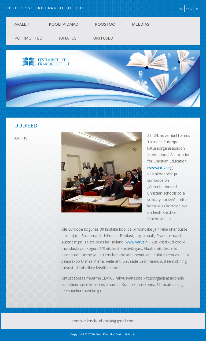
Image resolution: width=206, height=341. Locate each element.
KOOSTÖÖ (105, 24)
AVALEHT (23, 24)
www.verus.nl (137, 242)
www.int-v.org (160, 167)
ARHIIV (21, 138)
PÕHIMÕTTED (28, 38)
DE (196, 9)
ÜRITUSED (103, 38)
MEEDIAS (140, 24)
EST (180, 9)
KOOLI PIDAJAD (63, 24)
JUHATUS (67, 38)
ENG (189, 9)
